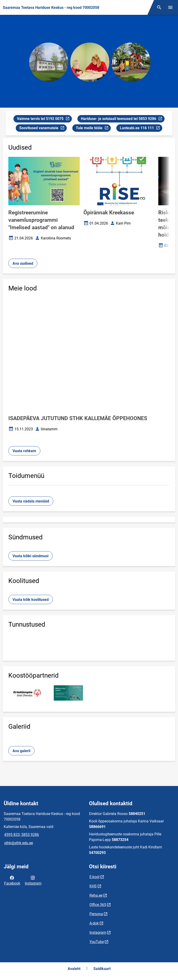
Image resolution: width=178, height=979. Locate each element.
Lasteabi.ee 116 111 (141, 129)
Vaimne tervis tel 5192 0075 (43, 119)
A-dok (94, 923)
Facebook (12, 880)
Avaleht (74, 968)
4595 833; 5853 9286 (21, 834)
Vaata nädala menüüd (31, 501)
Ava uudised (23, 263)
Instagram (33, 880)
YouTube (96, 942)
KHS (93, 886)
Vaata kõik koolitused (31, 599)
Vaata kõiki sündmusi (30, 556)
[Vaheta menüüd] (170, 7)
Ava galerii (21, 751)
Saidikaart (102, 968)
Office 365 (97, 904)
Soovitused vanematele (42, 129)
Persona (96, 914)
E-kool (94, 877)
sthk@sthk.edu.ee (18, 843)
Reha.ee (95, 895)
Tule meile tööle (93, 129)
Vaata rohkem (24, 451)
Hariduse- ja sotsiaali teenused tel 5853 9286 (121, 119)
